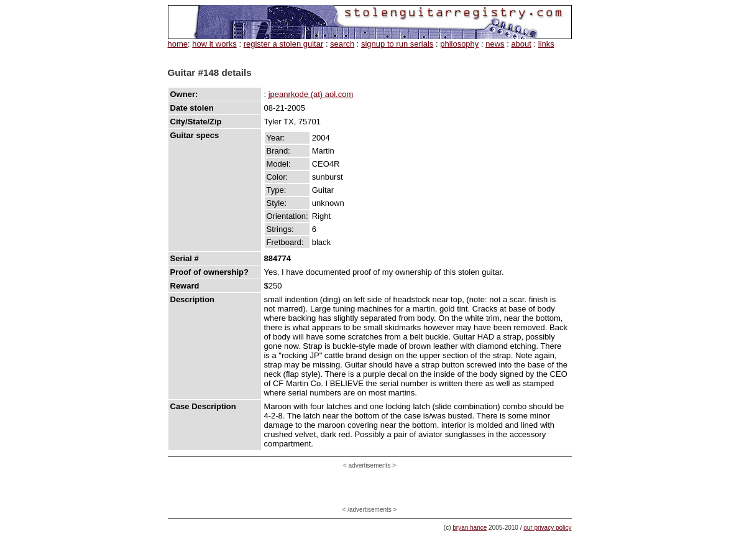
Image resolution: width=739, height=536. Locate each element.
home (178, 44)
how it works (214, 44)
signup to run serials (397, 44)
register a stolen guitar (284, 44)
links (546, 44)
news (494, 44)
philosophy (459, 44)
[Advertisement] (369, 487)
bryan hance (469, 527)
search (342, 44)
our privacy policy (547, 527)
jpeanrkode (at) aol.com (311, 94)
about (521, 44)
